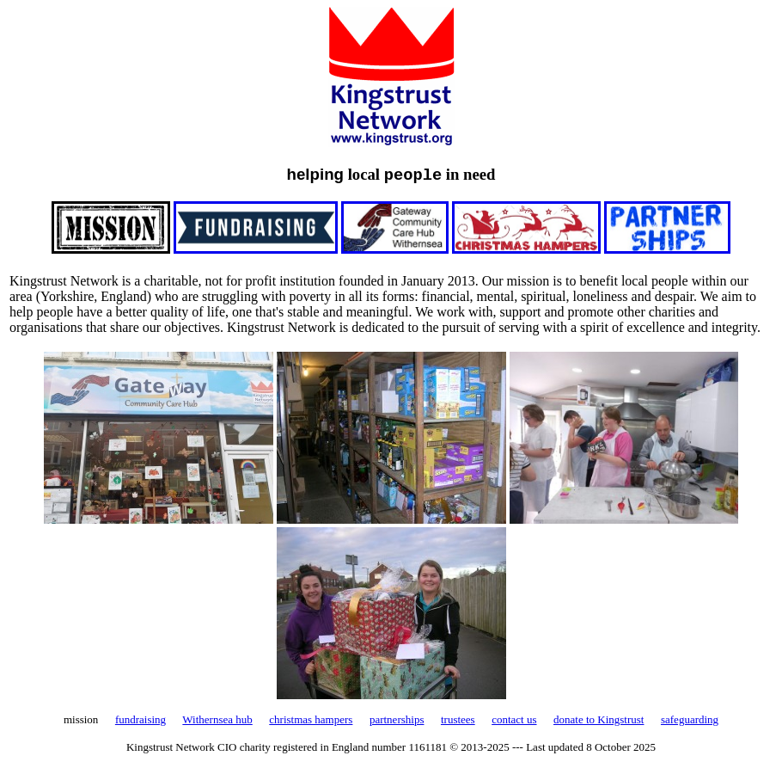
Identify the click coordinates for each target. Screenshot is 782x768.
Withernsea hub (217, 719)
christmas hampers (310, 719)
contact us (514, 719)
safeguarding (689, 719)
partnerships (397, 719)
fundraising (140, 719)
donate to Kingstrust (598, 719)
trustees (458, 719)
